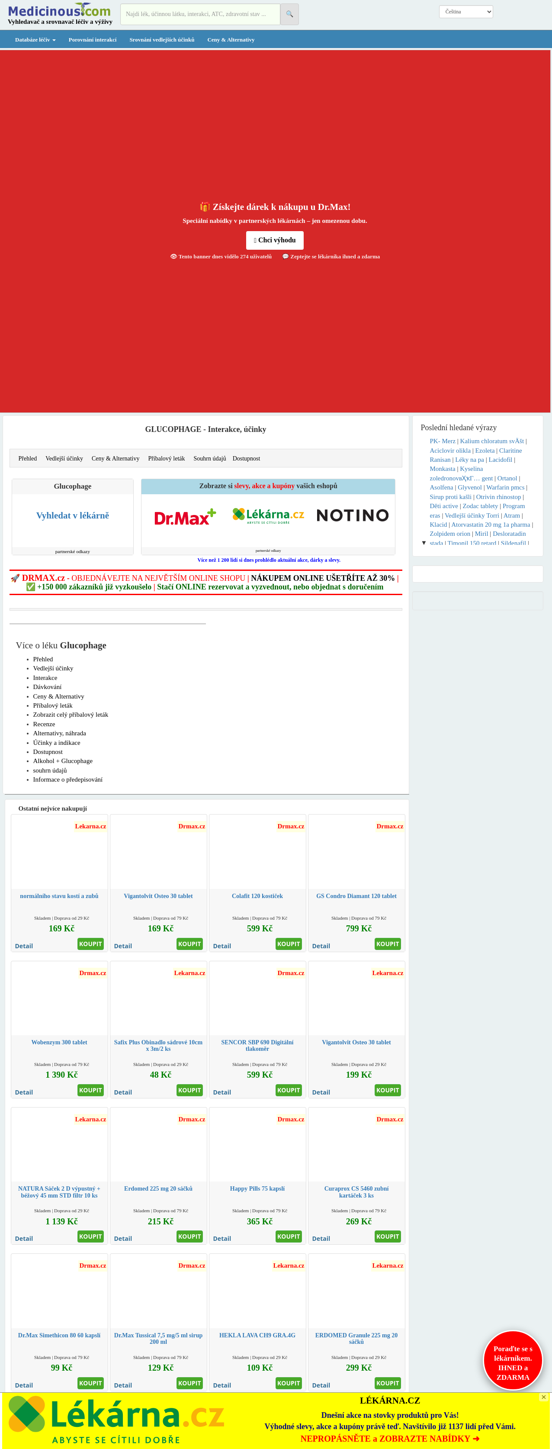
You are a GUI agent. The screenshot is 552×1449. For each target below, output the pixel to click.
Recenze (44, 724)
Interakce (45, 677)
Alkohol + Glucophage (63, 760)
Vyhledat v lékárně (72, 515)
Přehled (28, 458)
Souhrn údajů (210, 458)
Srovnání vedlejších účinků (161, 39)
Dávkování (47, 686)
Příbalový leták (166, 458)
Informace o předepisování (68, 779)
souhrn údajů (50, 770)
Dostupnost (246, 458)
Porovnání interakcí (93, 39)
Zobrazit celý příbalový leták (71, 714)
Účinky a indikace (56, 742)
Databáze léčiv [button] (35, 39)
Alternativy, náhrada (59, 733)
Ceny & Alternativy (230, 39)
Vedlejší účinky (64, 458)
